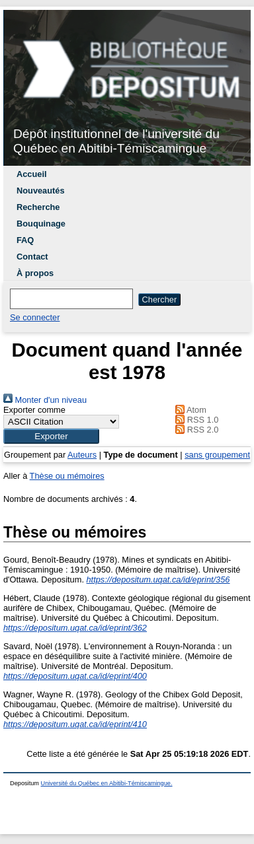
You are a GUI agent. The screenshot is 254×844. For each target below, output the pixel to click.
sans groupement (217, 455)
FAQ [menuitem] (25, 240)
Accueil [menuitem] (32, 174)
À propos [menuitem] (35, 273)
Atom (188, 410)
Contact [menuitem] (32, 257)
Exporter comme (34, 410)
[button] (51, 436)
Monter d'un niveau (45, 400)
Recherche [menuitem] (38, 207)
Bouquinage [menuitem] (41, 224)
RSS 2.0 (195, 430)
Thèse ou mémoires (67, 476)
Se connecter (35, 317)
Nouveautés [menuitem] (41, 190)
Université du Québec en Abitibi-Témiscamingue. (107, 783)
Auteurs (82, 455)
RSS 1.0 (195, 420)
